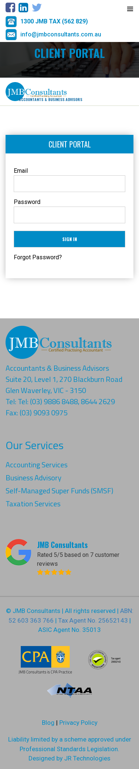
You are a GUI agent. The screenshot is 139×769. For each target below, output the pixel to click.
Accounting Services (36, 464)
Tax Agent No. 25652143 (93, 620)
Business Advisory (34, 477)
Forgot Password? (38, 257)
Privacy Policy (78, 722)
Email (21, 170)
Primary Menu (130, 9)
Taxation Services (33, 503)
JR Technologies (87, 758)
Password (27, 201)
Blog (48, 722)
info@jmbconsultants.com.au (60, 34)
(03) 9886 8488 (54, 401)
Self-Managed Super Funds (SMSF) (59, 490)
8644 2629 (98, 401)
